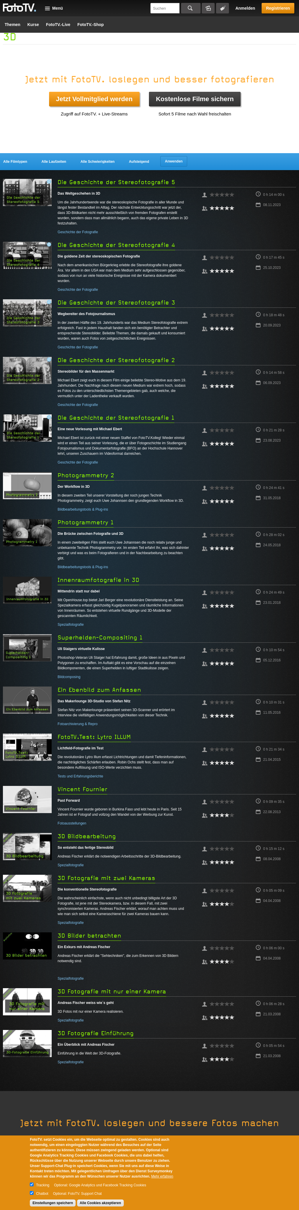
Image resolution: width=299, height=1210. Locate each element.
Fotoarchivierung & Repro (78, 724)
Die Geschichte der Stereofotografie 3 (116, 302)
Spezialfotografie (71, 625)
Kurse (33, 24)
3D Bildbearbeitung (87, 836)
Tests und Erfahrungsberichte (80, 776)
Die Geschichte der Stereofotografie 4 (116, 245)
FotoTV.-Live (58, 24)
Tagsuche (222, 8)
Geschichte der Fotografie (78, 232)
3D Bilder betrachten (89, 935)
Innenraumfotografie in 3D (98, 580)
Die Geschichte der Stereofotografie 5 (116, 182)
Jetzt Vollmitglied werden (94, 99)
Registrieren (278, 8)
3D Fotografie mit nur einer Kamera (112, 991)
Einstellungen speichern (52, 1203)
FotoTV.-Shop (90, 24)
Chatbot (42, 1194)
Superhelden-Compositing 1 (100, 637)
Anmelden (245, 8)
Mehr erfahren (162, 1176)
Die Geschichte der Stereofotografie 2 (116, 360)
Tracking (42, 1185)
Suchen (191, 8)
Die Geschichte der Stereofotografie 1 (116, 417)
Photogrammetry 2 (86, 475)
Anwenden (174, 161)
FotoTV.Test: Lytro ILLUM (94, 737)
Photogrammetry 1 (86, 522)
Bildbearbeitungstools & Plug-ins (83, 509)
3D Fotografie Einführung (96, 1033)
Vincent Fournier (82, 789)
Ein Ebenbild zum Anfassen (99, 690)
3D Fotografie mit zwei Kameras (106, 878)
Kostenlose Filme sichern (195, 99)
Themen (12, 24)
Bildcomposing (69, 677)
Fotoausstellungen (72, 823)
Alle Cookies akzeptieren (100, 1203)
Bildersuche (208, 8)
